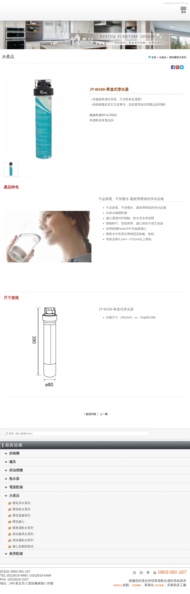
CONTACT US (180, 3)
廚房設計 (118, 585)
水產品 (162, 57)
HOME (167, 3)
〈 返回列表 (89, 414)
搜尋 (7, 434)
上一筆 (104, 414)
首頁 (153, 57)
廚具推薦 (159, 585)
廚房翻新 (136, 585)
